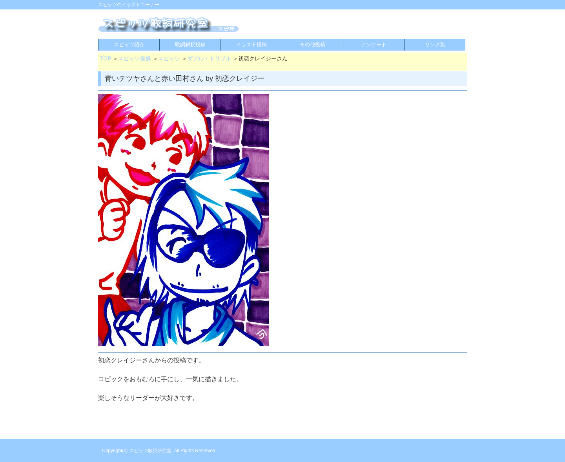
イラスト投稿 (251, 44)
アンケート (373, 44)
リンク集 (435, 44)
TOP (105, 58)
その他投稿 (312, 44)
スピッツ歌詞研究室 (150, 450)
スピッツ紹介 (129, 44)
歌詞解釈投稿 (190, 44)
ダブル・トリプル (209, 58)
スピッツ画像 (134, 58)
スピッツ (169, 58)
